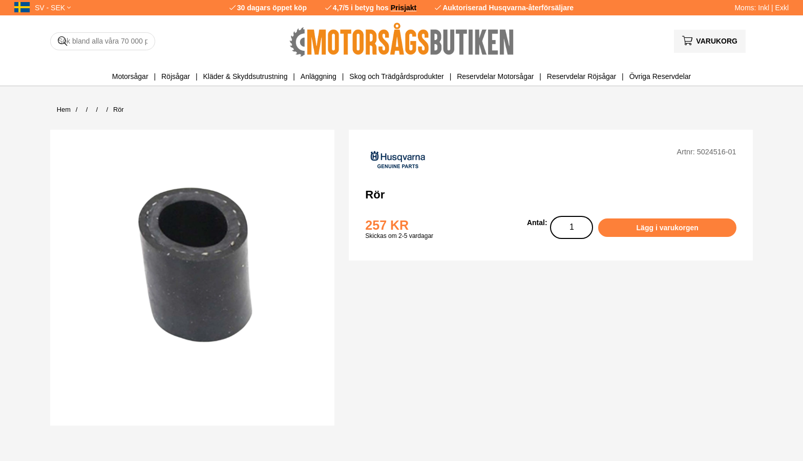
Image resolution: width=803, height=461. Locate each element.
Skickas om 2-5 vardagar (399, 235)
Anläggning (318, 76)
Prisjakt (404, 8)
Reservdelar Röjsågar (581, 76)
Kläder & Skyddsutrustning (245, 76)
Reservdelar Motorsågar (495, 76)
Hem (64, 109)
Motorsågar (130, 76)
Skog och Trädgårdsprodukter (396, 76)
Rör (118, 109)
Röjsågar (175, 76)
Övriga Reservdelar (660, 76)
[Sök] (102, 41)
